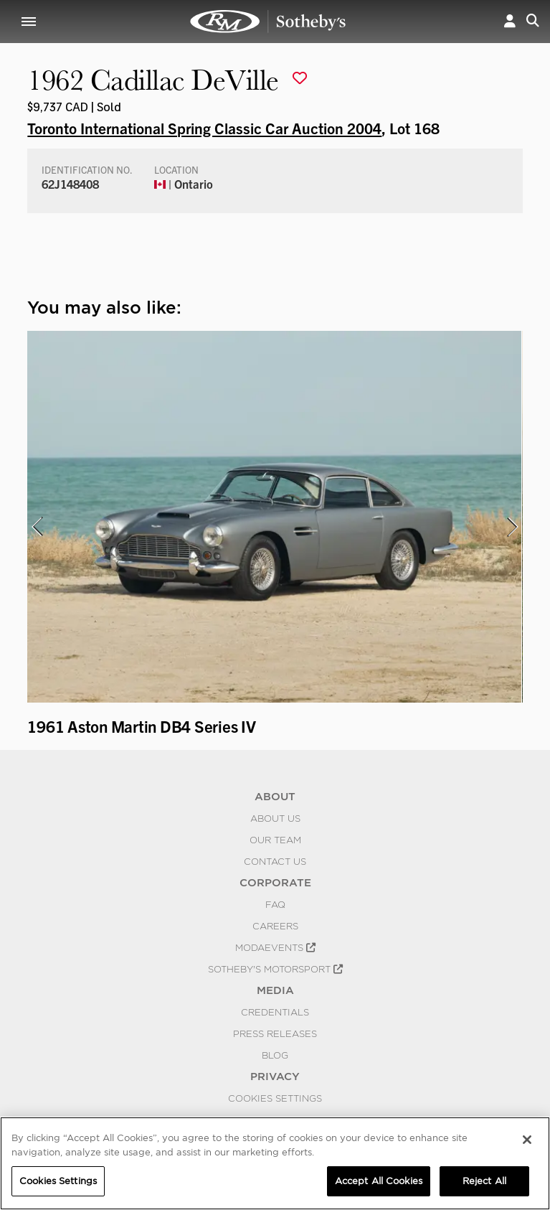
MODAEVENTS (275, 947)
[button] (510, 21)
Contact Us (275, 861)
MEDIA (275, 990)
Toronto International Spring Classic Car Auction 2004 (204, 127)
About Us (275, 818)
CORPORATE (275, 882)
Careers (275, 926)
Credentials (275, 1012)
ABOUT (275, 796)
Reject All (484, 1181)
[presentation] (36, 526)
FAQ (275, 904)
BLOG (275, 1055)
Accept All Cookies (378, 1181)
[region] (275, 1163)
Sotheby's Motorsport (275, 969)
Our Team (275, 839)
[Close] (527, 1139)
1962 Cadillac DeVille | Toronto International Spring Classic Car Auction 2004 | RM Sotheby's (268, 21)
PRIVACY (275, 1076)
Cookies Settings (275, 1098)
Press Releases (275, 1033)
